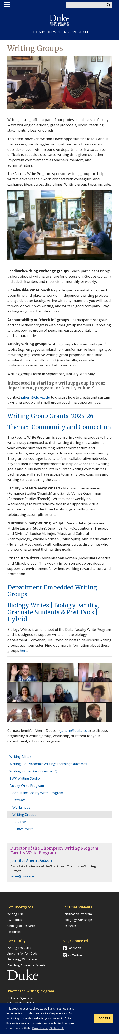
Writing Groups (24, 814)
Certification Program (77, 914)
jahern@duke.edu (75, 730)
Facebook (74, 948)
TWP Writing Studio (24, 778)
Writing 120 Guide (19, 948)
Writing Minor (20, 756)
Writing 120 (15, 914)
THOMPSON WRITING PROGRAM (59, 32)
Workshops (21, 807)
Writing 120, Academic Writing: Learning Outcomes (48, 764)
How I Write (25, 829)
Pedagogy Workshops (78, 920)
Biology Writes (28, 605)
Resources (14, 932)
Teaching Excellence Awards (26, 965)
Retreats (19, 800)
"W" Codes (14, 920)
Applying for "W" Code (22, 953)
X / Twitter (75, 955)
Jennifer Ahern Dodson (31, 860)
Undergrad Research (21, 926)
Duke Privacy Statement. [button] (48, 1028)
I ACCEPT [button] (103, 1018)
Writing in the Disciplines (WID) (33, 771)
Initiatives (19, 821)
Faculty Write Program (26, 785)
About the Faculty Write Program (37, 792)
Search (109, 5)
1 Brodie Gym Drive (20, 998)
